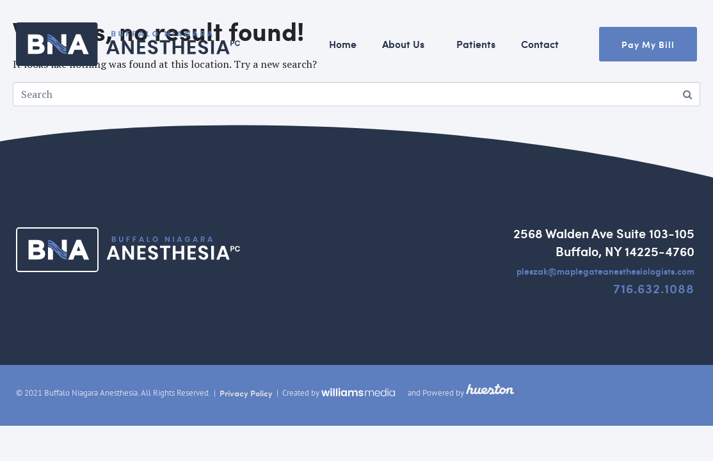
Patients (475, 43)
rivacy (236, 393)
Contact (540, 43)
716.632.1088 (653, 288)
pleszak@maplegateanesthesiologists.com (605, 270)
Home (342, 43)
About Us (403, 43)
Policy (260, 393)
